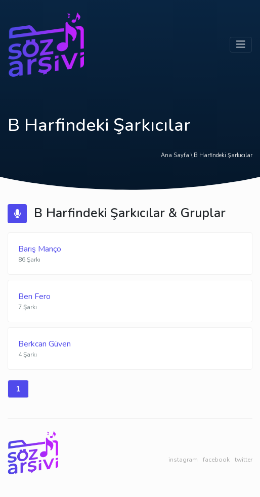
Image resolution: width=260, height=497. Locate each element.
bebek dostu (234, 435)
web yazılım (181, 447)
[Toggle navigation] (241, 45)
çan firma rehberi (228, 447)
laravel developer (184, 435)
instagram (183, 460)
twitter (243, 460)
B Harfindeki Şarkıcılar (223, 155)
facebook (216, 460)
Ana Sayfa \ (177, 155)
